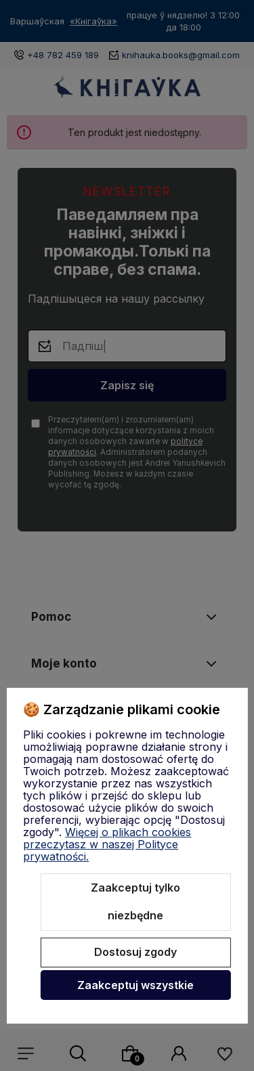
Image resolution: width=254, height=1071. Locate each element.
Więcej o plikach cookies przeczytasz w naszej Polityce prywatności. (107, 844)
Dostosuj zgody (135, 952)
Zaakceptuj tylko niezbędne (135, 902)
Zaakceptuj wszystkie (135, 985)
